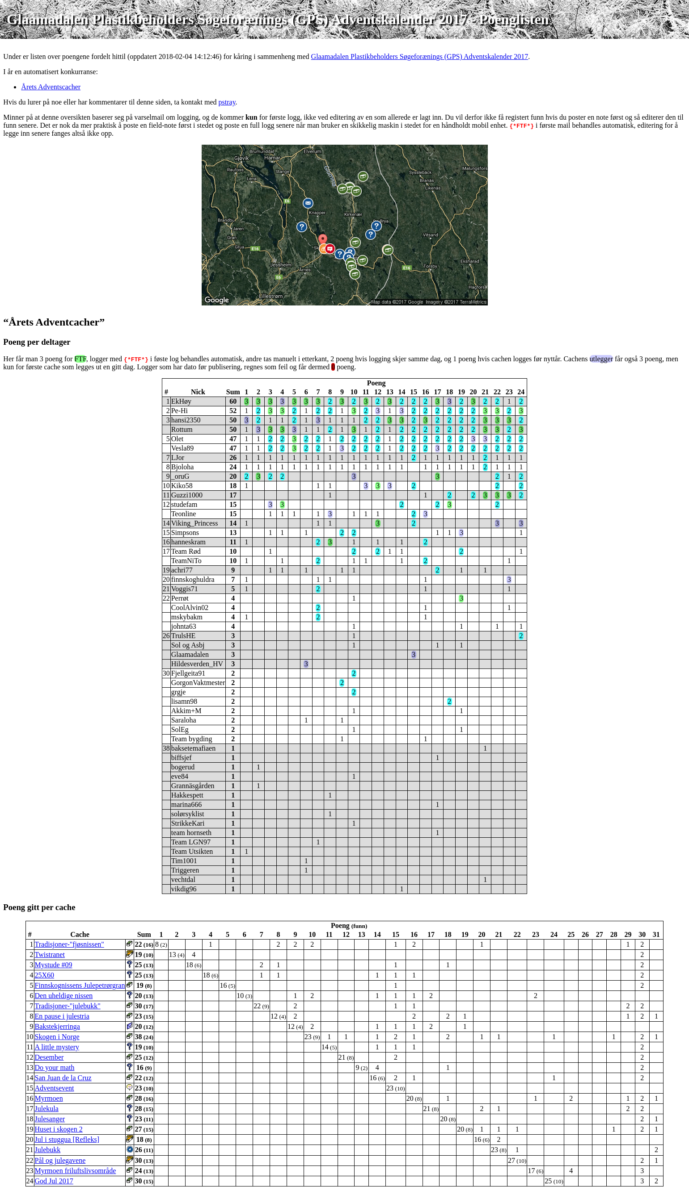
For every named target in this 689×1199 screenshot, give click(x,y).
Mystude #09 (53, 965)
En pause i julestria (62, 1016)
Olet (177, 439)
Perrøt (180, 598)
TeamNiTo (186, 560)
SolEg (180, 729)
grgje (178, 692)
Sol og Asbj (188, 645)
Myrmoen (49, 1098)
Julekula (47, 1108)
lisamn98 (184, 701)
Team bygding (191, 739)
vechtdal (183, 879)
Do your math (55, 1067)
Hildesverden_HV (197, 664)
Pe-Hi (179, 410)
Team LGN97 (191, 842)
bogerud (182, 767)
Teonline (183, 514)
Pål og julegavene (60, 1160)
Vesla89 (182, 448)
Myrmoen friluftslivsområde (75, 1170)
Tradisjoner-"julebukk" (68, 1006)
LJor (177, 457)
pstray (227, 102)
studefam (184, 504)
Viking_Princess (194, 523)
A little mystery (57, 1047)
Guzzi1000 (187, 495)
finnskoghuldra (193, 579)
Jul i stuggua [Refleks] (67, 1139)
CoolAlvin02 (190, 607)
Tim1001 (184, 861)
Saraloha (183, 720)
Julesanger (50, 1119)
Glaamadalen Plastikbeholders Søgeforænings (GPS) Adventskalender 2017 (419, 56)
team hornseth (191, 832)
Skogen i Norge (57, 1036)
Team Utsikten (192, 851)
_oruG (180, 476)
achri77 (182, 570)
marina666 (186, 804)
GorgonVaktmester (198, 682)
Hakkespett (187, 795)
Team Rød (186, 551)
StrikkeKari (188, 823)
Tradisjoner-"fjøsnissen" (69, 944)
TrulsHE (183, 635)
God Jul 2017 (54, 1181)
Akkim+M (186, 710)
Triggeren (185, 870)
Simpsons (185, 532)
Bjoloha (182, 467)
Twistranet (50, 954)
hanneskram (188, 542)
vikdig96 (184, 889)
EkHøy (181, 401)
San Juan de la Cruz (63, 1078)
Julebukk (48, 1149)
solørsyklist (187, 814)
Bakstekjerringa (57, 1026)
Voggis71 (184, 589)
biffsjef (181, 757)
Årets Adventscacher (50, 87)
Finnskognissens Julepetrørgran (80, 985)
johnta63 (183, 626)
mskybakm (187, 617)
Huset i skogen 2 (59, 1129)
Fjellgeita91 (188, 673)
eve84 (179, 776)
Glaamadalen (190, 654)
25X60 (45, 975)
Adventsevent (54, 1088)
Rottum (182, 429)
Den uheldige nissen (64, 995)
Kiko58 (182, 485)
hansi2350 (186, 420)
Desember (49, 1057)
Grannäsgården (193, 786)
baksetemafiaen (193, 748)
